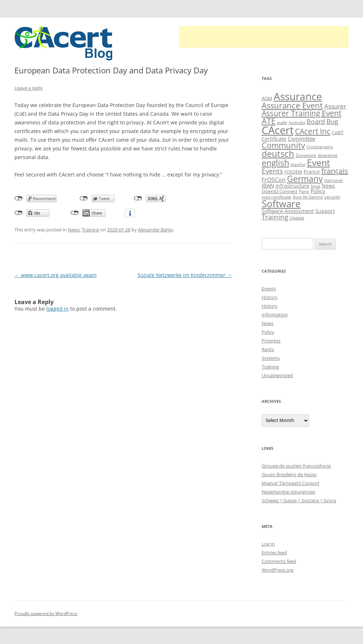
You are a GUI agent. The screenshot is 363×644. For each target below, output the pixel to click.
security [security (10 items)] (332, 197)
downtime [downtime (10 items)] (328, 155)
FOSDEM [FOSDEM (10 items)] (293, 172)
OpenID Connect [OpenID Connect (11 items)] (279, 191)
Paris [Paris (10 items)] (304, 191)
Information (275, 314)
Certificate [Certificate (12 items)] (274, 138)
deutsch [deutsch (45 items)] (278, 153)
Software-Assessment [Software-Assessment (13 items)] (288, 211)
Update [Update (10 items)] (297, 218)
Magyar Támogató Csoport (291, 483)
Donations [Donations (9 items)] (306, 155)
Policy (268, 332)
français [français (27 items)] (334, 171)
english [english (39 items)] (275, 163)
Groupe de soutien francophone (296, 465)
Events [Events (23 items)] (272, 170)
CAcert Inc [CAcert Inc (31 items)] (312, 131)
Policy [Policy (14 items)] (318, 191)
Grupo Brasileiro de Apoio (289, 474)
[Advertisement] (264, 37)
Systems (271, 358)
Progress (271, 340)
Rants (268, 349)
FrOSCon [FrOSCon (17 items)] (274, 179)
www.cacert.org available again (55, 275)
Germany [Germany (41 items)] (305, 178)
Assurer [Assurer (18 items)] (335, 106)
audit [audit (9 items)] (282, 122)
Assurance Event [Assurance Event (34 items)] (292, 105)
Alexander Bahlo (155, 229)
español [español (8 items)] (298, 164)
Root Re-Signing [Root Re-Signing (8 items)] (308, 197)
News (74, 229)
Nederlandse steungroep (288, 492)
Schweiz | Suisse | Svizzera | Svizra (299, 500)
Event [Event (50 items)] (318, 162)
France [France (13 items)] (312, 171)
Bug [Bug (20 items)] (332, 121)
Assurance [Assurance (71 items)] (298, 96)
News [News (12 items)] (328, 185)
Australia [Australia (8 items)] (296, 122)
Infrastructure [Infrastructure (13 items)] (292, 185)
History (270, 297)
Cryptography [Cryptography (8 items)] (320, 146)
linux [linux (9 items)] (315, 186)
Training (90, 229)
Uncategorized (277, 375)
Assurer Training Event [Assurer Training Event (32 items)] (301, 113)
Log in (268, 544)
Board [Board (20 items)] (316, 121)
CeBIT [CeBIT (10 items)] (338, 132)
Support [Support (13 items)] (325, 211)
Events (269, 288)
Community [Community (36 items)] (283, 145)
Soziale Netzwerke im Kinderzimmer (185, 275)
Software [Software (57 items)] (281, 203)
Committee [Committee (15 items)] (301, 138)
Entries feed (274, 552)
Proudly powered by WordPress (45, 613)
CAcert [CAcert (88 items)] (278, 130)
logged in (57, 308)
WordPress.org (278, 570)
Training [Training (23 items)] (275, 216)
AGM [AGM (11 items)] (267, 98)
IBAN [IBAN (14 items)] (268, 185)
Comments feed (279, 561)
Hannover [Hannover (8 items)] (333, 180)
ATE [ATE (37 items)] (268, 121)
